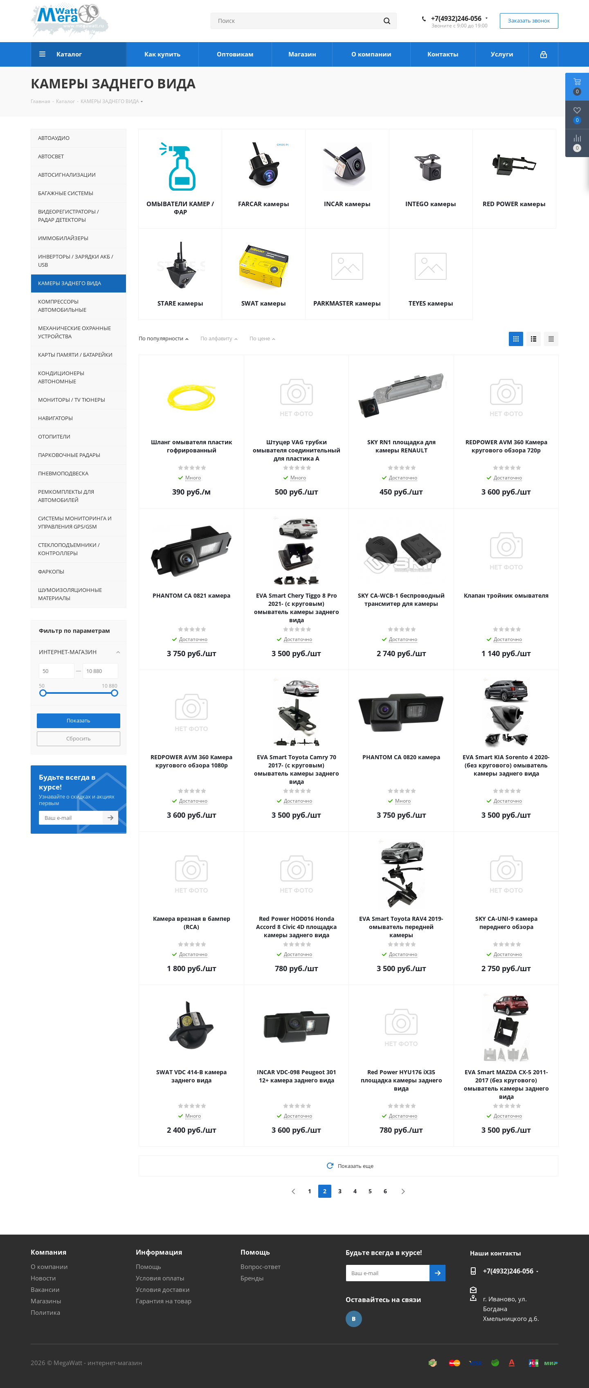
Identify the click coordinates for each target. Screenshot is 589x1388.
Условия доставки (163, 1289)
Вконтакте (354, 1319)
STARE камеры (180, 303)
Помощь (148, 1266)
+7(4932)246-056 (456, 18)
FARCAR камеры (263, 204)
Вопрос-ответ (261, 1266)
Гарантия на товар (163, 1301)
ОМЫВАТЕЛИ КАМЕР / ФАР (180, 208)
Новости (43, 1278)
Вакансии (45, 1289)
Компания (48, 1252)
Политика (45, 1312)
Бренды (252, 1278)
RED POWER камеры (514, 204)
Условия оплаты (160, 1278)
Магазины (46, 1301)
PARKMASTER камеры (347, 303)
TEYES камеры (431, 303)
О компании (49, 1266)
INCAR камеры (347, 204)
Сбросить (78, 738)
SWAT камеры (263, 303)
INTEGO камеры (430, 204)
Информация (159, 1252)
